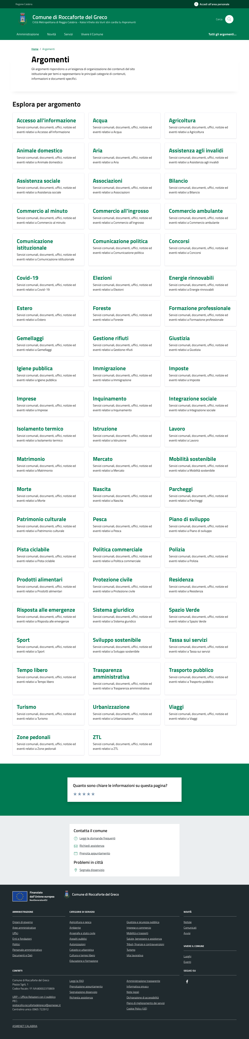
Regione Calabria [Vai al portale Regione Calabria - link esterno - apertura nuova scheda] (24, 4)
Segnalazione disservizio (83, 992)
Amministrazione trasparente (143, 981)
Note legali (133, 992)
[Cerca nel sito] (229, 19)
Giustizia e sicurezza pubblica (143, 922)
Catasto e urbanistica (82, 950)
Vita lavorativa (135, 955)
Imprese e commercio (139, 928)
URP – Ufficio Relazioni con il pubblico (34, 997)
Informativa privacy (138, 986)
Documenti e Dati (22, 955)
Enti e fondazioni (22, 939)
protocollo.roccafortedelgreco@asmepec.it (36, 1005)
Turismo (131, 950)
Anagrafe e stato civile (82, 933)
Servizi (68, 34)
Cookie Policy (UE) (137, 1008)
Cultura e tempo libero (82, 955)
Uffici (15, 933)
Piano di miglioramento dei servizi (146, 1003)
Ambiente (75, 928)
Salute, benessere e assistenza (144, 939)
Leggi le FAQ (77, 981)
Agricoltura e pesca (80, 922)
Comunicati (190, 928)
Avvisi (187, 933)
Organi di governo (22, 922)
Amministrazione (28, 34)
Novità (51, 34)
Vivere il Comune (92, 34)
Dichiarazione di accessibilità (143, 997)
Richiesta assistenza (81, 997)
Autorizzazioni (77, 944)
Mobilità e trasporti (137, 933)
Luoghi (187, 956)
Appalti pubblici (78, 939)
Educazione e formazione (84, 961)
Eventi (187, 962)
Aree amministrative (24, 928)
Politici (16, 944)
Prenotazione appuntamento (86, 986)
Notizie (188, 922)
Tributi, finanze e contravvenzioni (145, 944)
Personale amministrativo (27, 950)
